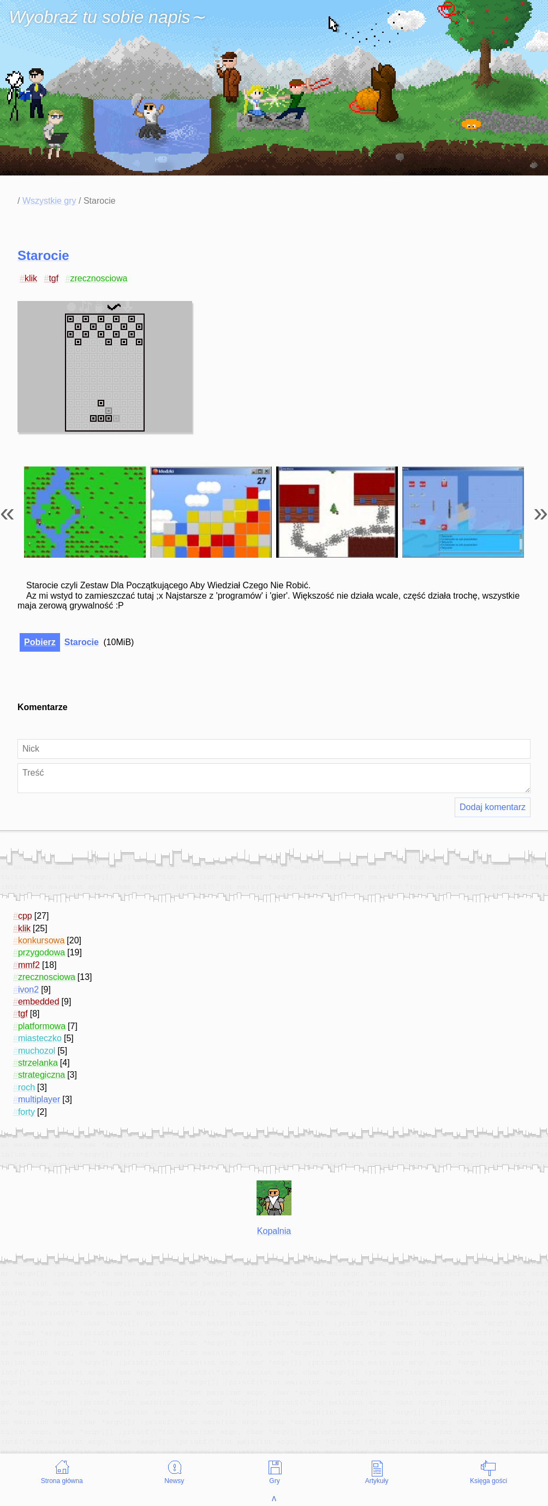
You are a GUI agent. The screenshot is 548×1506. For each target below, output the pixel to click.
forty (26, 1112)
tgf (53, 278)
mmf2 (29, 965)
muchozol (36, 1050)
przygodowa (41, 952)
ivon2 (28, 989)
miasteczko (40, 1038)
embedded (38, 1001)
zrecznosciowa (99, 278)
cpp (25, 915)
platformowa (41, 1026)
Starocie (43, 255)
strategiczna (41, 1074)
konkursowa (41, 940)
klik (31, 278)
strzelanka (38, 1062)
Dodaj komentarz (493, 807)
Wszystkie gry (49, 200)
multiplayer (39, 1099)
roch (26, 1087)
